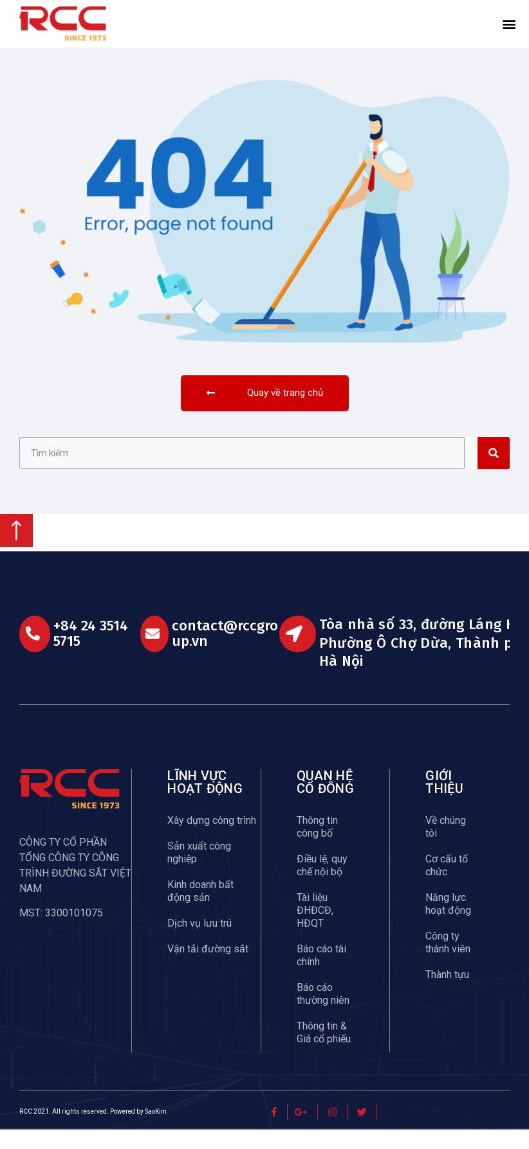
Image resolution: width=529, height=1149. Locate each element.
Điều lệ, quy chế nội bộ (322, 884)
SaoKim (156, 1130)
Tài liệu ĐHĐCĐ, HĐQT (315, 930)
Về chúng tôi (445, 846)
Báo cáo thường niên (323, 1013)
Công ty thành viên (447, 961)
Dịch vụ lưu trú (199, 942)
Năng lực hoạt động (448, 923)
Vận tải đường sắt (207, 968)
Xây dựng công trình (211, 839)
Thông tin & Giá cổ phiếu (324, 1051)
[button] (509, 24)
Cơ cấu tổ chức (446, 884)
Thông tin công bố (317, 846)
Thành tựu (447, 994)
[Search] (494, 472)
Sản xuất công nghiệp (199, 871)
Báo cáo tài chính (321, 974)
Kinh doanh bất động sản (200, 910)
